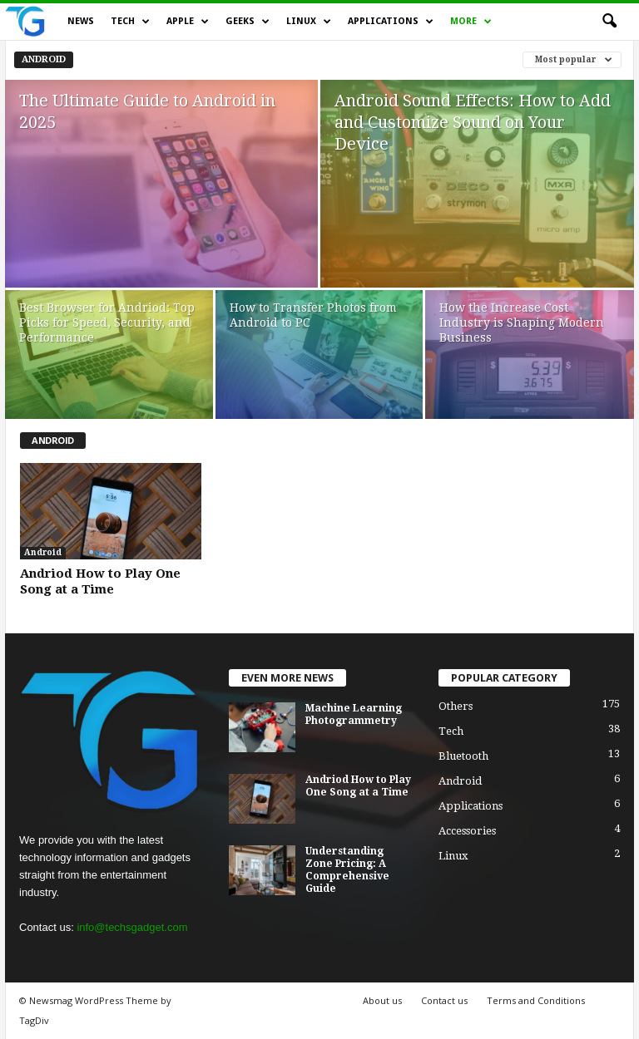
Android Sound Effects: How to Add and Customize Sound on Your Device (472, 122)
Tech (130, 21)
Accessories (467, 831)
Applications (390, 21)
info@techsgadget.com (132, 927)
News (80, 21)
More (471, 21)
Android (44, 59)
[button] (609, 21)
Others (455, 706)
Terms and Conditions (536, 1000)
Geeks (247, 21)
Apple (187, 21)
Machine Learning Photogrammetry (353, 714)
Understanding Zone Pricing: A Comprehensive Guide (347, 869)
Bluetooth (463, 756)
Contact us (444, 1000)
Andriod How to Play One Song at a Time (100, 581)
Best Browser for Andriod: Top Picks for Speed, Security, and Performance (107, 322)
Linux (308, 21)
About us (382, 1000)
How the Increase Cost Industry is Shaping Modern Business (521, 322)
